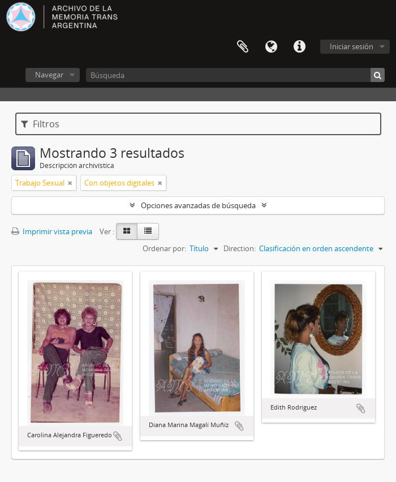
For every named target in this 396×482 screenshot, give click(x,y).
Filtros (40, 124)
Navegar (49, 75)
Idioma (271, 47)
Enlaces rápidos (299, 47)
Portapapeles (243, 47)
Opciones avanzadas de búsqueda (198, 205)
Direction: (239, 248)
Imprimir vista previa (51, 231)
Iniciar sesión (351, 46)
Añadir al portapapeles (117, 436)
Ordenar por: (164, 248)
